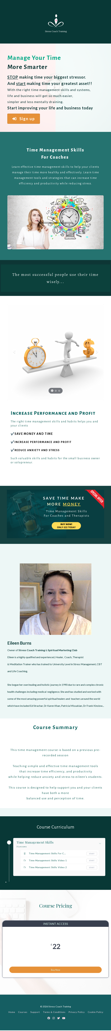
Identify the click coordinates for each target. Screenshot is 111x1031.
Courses (22, 1013)
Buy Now (55, 968)
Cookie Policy (95, 1013)
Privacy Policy (76, 1013)
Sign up (23, 118)
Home (12, 1013)
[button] (14, 352)
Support (35, 1013)
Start (91, 854)
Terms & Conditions (54, 1013)
